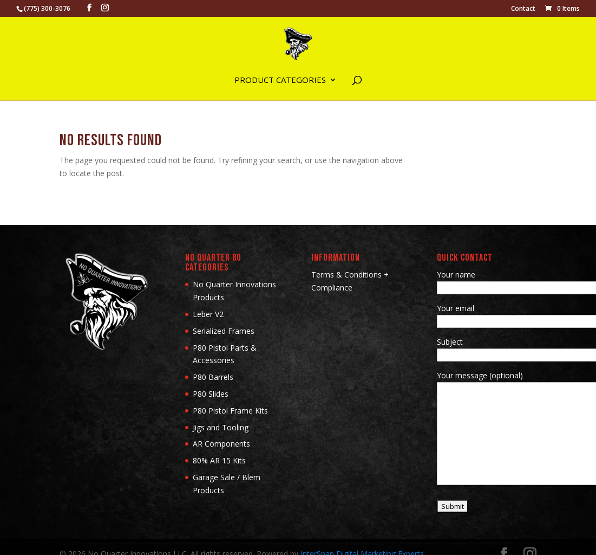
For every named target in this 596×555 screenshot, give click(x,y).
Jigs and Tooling (220, 427)
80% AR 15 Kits (219, 460)
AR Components (221, 443)
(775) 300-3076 (47, 8)
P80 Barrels (213, 377)
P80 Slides (210, 394)
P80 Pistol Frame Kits (230, 410)
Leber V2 (208, 314)
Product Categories (280, 80)
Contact (523, 9)
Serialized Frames (223, 331)
